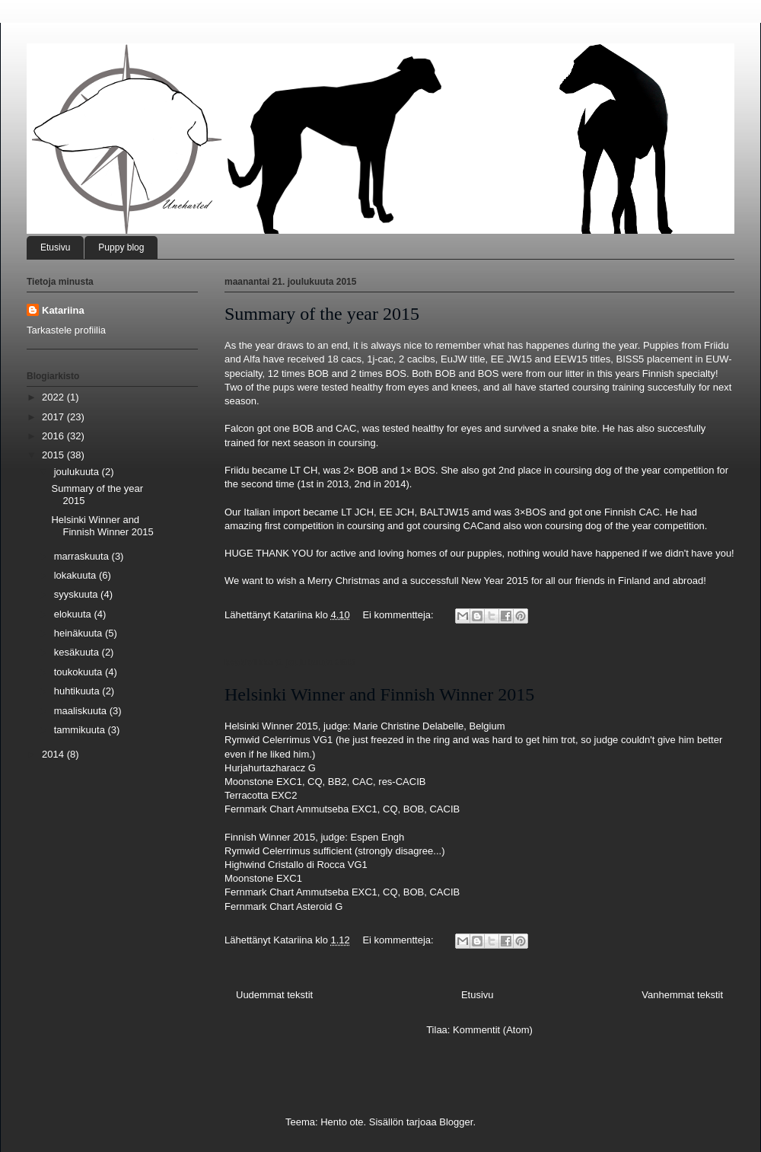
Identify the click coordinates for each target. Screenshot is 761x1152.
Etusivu (55, 247)
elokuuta (74, 614)
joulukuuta (78, 471)
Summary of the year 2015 (321, 314)
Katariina (63, 310)
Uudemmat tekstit (274, 994)
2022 (54, 397)
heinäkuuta (79, 633)
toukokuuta (79, 672)
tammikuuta (81, 730)
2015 (54, 455)
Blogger (456, 1122)
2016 (54, 436)
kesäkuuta (78, 652)
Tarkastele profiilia (66, 330)
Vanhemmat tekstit (682, 994)
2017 (54, 417)
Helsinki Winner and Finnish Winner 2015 (379, 694)
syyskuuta (77, 594)
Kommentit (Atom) (493, 1030)
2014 (54, 754)
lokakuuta (76, 575)
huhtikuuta (78, 691)
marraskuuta (83, 556)
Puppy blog (121, 247)
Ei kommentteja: (399, 615)
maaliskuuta (82, 710)
